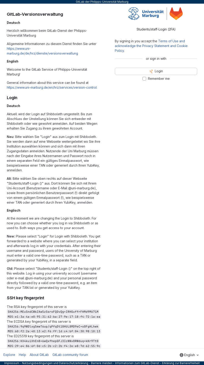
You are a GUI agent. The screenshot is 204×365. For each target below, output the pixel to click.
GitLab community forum (70, 355)
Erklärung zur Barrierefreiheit (181, 363)
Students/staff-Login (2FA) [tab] (156, 29)
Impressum (11, 363)
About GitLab (39, 355)
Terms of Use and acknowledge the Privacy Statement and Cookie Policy (151, 45)
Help (22, 355)
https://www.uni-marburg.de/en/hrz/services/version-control (52, 87)
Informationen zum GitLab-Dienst (137, 363)
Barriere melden (101, 363)
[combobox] (189, 355)
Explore (9, 355)
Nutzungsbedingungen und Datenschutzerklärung (55, 363)
